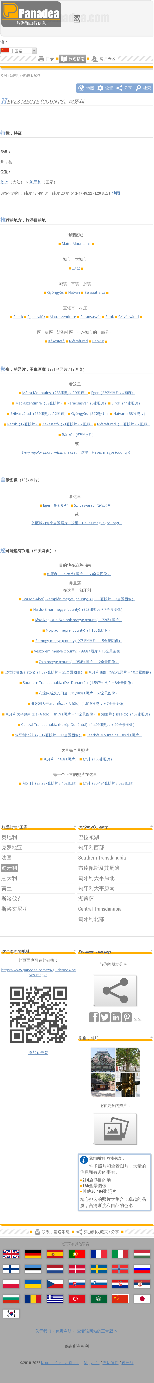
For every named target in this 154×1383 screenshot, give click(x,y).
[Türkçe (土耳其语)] (76, 1298)
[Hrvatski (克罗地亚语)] (120, 1283)
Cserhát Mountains (114, 735)
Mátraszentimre (63, 316)
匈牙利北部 (48, 735)
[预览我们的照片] (115, 1129)
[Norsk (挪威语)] (120, 1269)
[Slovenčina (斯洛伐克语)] (76, 1283)
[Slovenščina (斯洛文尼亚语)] (98, 1283)
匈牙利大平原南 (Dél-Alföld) (51, 714)
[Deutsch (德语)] (33, 1254)
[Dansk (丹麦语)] (76, 1269)
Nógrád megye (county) (79, 630)
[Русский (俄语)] (142, 1269)
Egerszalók (36, 316)
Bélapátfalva (94, 292)
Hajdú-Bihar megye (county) (78, 609)
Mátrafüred (78, 340)
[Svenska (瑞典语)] (98, 1269)
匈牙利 (14, 75)
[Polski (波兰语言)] (11, 1283)
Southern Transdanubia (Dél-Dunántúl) (79, 682)
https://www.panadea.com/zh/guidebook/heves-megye (38, 972)
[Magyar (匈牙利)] (142, 1254)
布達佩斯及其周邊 (79, 693)
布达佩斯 (111, 1362)
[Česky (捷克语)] (55, 1283)
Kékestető (56, 340)
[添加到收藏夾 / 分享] (115, 991)
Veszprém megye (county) (79, 651)
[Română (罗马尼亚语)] (33, 1298)
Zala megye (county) (79, 661)
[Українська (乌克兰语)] (33, 1283)
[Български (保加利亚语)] (11, 1298)
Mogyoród (92, 1362)
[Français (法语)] (98, 1254)
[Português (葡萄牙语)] (76, 1254)
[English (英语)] (11, 1254)
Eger (76, 267)
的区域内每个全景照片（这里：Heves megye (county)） (77, 522)
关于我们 (43, 1331)
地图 (116, 193)
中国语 (17, 51)
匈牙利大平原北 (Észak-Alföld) (79, 703)
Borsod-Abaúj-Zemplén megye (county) (78, 598)
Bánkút (98, 340)
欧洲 (4, 182)
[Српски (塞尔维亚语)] (142, 1283)
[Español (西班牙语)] (55, 1254)
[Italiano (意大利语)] (120, 1254)
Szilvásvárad (128, 316)
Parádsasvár (90, 316)
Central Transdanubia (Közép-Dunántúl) (78, 724)
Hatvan (74, 292)
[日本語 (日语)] (142, 1298)
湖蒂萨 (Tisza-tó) (126, 714)
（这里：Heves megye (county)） (77, 452)
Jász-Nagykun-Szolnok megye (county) (78, 619)
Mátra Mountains (76, 243)
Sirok (109, 316)
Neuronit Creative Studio (60, 1362)
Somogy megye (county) (78, 640)
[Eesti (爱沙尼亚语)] (33, 1269)
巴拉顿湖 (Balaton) (44, 672)
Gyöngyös (55, 292)
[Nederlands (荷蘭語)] (55, 1269)
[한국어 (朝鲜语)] (11, 1313)
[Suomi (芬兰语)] (11, 1269)
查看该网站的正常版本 (97, 1331)
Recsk (18, 316)
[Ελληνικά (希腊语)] (55, 1298)
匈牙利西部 (121, 672)
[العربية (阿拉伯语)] (98, 1298)
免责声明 (64, 1331)
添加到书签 (38, 1052)
